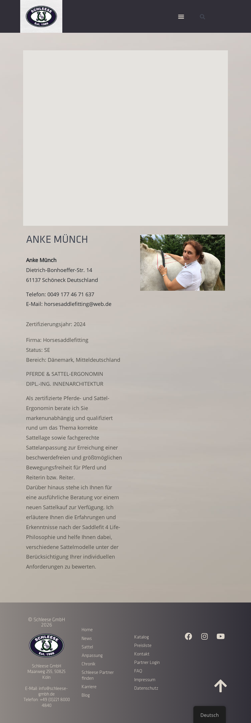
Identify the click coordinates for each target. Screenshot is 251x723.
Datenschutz (146, 688)
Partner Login (147, 662)
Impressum (144, 680)
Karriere (89, 687)
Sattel (87, 647)
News (87, 638)
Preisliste (143, 645)
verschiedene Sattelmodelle (60, 546)
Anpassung (92, 655)
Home (87, 630)
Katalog (141, 637)
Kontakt (141, 654)
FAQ (138, 671)
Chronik (88, 664)
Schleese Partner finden (98, 675)
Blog (86, 695)
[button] (181, 16)
